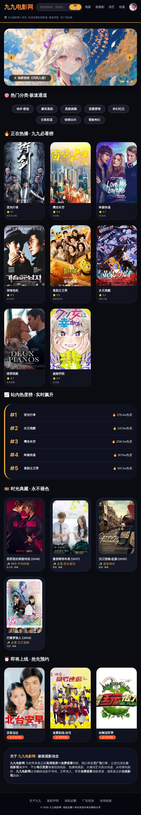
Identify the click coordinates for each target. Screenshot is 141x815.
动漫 (122, 7)
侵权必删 (70, 801)
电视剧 (99, 7)
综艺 (112, 7)
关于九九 (35, 801)
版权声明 (53, 801)
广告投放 (88, 801)
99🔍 (75, 7)
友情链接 (106, 801)
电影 (88, 7)
